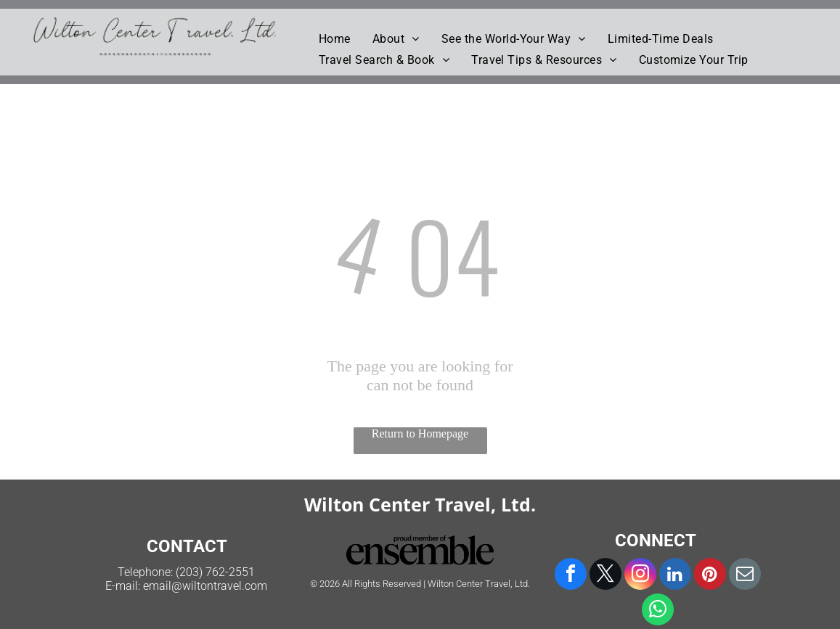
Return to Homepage (420, 433)
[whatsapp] (658, 611)
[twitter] (605, 575)
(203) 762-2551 (215, 572)
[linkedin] (675, 575)
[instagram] (640, 575)
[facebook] (571, 575)
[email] (745, 575)
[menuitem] (335, 38)
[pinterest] (710, 575)
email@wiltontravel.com (205, 586)
